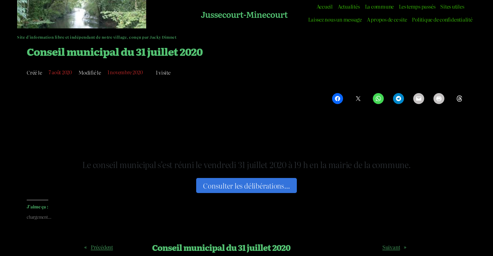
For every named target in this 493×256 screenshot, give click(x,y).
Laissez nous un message (335, 19)
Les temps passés (417, 6)
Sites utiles (452, 6)
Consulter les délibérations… (246, 185)
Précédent (102, 247)
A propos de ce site (387, 19)
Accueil (325, 6)
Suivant (391, 247)
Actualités (349, 6)
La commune (379, 6)
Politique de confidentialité (442, 19)
